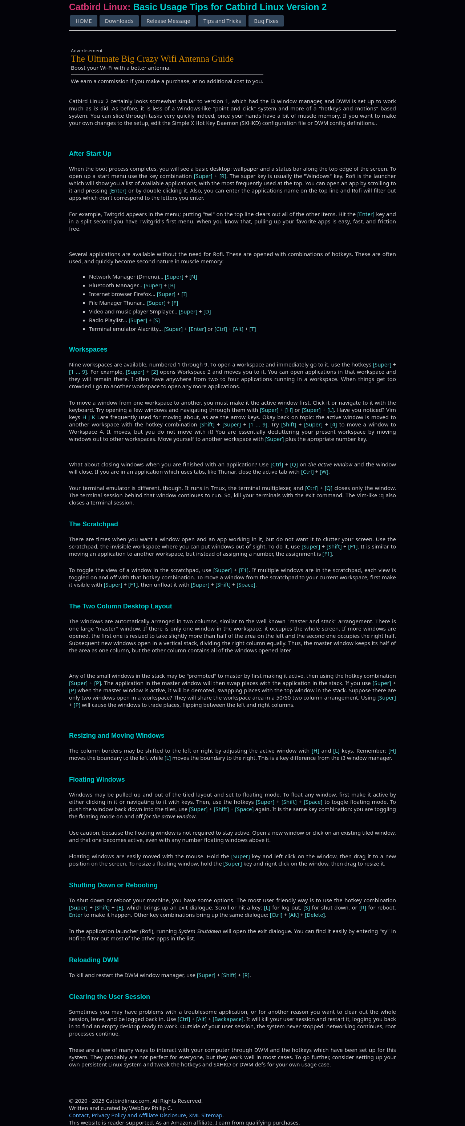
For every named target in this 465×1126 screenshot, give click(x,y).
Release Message (168, 20)
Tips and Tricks (222, 20)
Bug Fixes (266, 20)
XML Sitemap (205, 1115)
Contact (79, 1115)
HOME (84, 20)
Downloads (119, 20)
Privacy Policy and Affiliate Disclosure (139, 1115)
